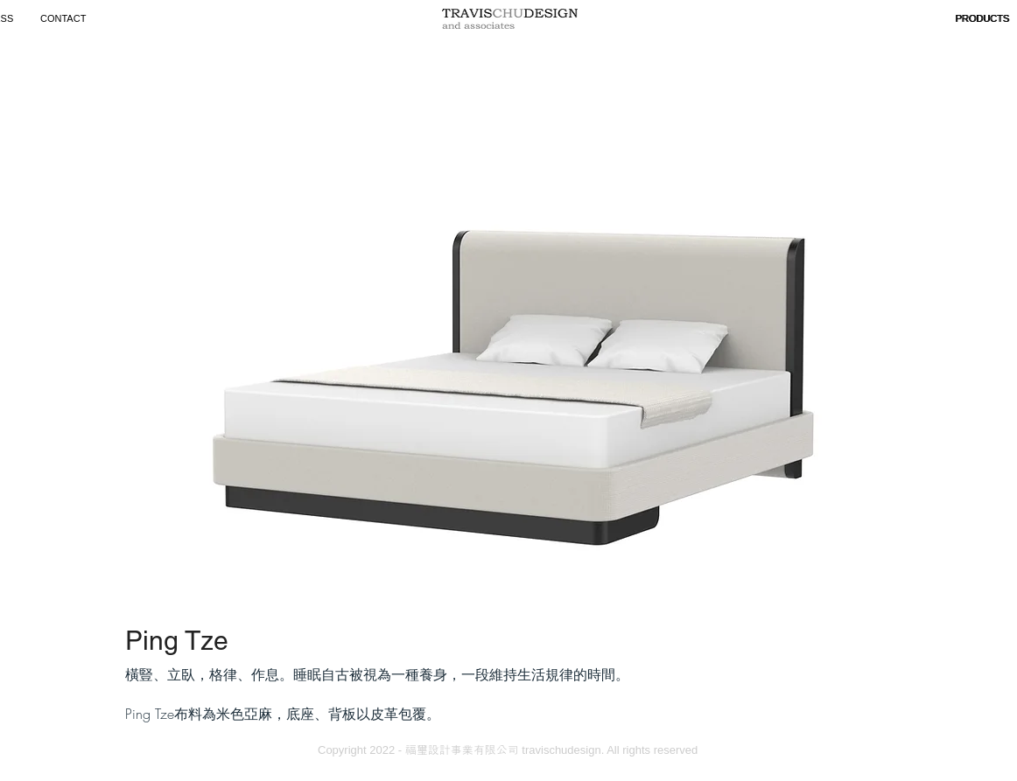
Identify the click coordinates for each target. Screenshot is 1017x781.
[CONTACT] (65, 18)
